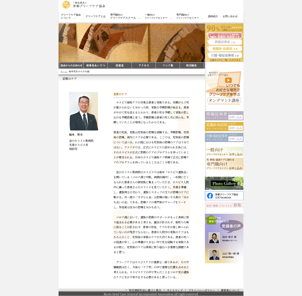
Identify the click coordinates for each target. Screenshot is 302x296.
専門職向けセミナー (187, 16)
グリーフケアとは (96, 16)
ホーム (63, 71)
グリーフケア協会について (71, 16)
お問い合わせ (230, 16)
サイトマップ (175, 290)
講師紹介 (213, 16)
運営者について (230, 290)
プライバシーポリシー (201, 290)
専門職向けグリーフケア (123, 16)
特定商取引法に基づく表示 (145, 290)
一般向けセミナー (156, 16)
